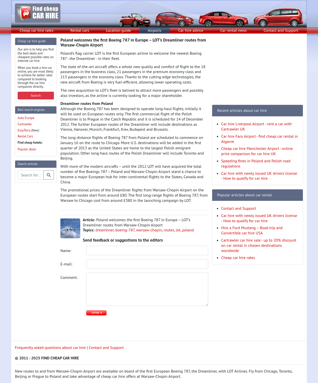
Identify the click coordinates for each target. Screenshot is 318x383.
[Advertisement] (35, 261)
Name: (66, 250)
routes (168, 229)
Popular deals (27, 149)
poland (188, 229)
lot (178, 229)
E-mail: (66, 263)
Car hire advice (190, 30)
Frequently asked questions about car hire (50, 347)
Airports (154, 30)
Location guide (118, 30)
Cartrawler (25, 124)
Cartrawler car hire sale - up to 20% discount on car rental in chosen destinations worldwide (258, 245)
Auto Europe (26, 118)
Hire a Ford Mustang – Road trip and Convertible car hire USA (251, 230)
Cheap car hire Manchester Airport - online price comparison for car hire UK (257, 151)
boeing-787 (124, 229)
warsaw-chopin (149, 229)
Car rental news (233, 30)
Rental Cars (25, 136)
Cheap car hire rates (36, 30)
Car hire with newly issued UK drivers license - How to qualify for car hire (259, 176)
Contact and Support (281, 30)
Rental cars (79, 30)
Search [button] (36, 95)
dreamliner (104, 229)
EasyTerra (24, 130)
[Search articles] (31, 175)
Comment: (69, 277)
